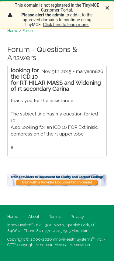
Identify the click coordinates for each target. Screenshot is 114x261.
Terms (54, 216)
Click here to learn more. (66, 24)
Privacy (77, 216)
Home (12, 30)
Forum (28, 30)
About (33, 216)
